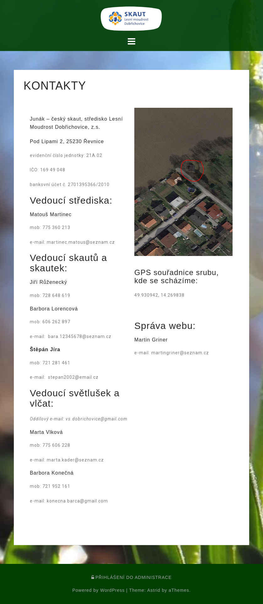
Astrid (153, 590)
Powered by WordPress (98, 590)
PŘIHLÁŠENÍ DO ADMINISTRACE (131, 577)
